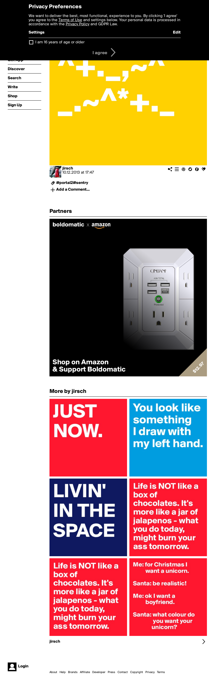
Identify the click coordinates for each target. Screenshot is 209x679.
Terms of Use (70, 20)
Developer (98, 672)
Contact (123, 672)
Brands (73, 672)
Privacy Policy (77, 24)
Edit (177, 32)
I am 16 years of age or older (60, 42)
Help (63, 672)
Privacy (150, 672)
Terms (161, 672)
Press (111, 672)
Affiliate (85, 672)
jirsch (67, 168)
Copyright (136, 672)
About (53, 672)
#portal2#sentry (72, 183)
